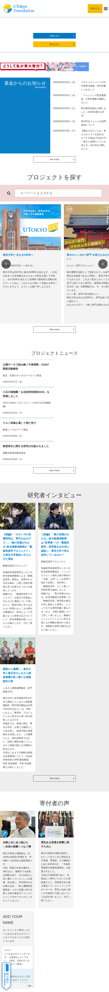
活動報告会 (66, 827)
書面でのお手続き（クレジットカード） (16, 812)
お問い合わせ (84, 947)
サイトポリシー (41, 947)
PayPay (39, 814)
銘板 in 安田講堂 (68, 808)
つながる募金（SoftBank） (42, 820)
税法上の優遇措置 (93, 806)
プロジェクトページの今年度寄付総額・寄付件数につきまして (93, 86)
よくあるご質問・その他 (19, 927)
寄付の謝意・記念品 (17, 910)
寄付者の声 (13, 921)
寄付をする (54, 44)
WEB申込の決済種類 (15, 798)
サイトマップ (24, 947)
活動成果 (12, 916)
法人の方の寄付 (41, 800)
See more (54, 329)
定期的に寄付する (41, 808)
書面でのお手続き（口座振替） (16, 820)
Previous (6, 264)
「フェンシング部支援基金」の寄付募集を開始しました (93, 99)
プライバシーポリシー (63, 947)
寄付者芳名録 (68, 814)
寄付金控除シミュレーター (94, 813)
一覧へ (104, 704)
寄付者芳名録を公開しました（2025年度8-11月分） (93, 112)
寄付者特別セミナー (69, 821)
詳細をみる (54, 36)
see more (54, 159)
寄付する (95, 8)
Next (103, 264)
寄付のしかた (14, 904)
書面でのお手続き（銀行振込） (16, 804)
